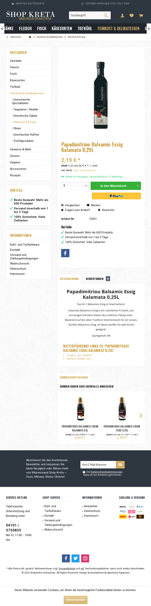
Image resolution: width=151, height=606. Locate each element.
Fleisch (14, 67)
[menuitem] (141, 15)
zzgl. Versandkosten (84, 170)
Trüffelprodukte (23, 141)
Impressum (17, 274)
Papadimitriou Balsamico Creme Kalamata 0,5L (80, 428)
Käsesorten (17, 80)
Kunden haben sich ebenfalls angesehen (86, 386)
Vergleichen (70, 205)
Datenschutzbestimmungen (106, 471)
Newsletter (91, 506)
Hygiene (15, 162)
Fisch (13, 74)
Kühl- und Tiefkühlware (25, 244)
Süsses (15, 156)
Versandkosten (67, 568)
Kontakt (15, 250)
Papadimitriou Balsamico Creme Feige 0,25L (122, 428)
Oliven (17, 128)
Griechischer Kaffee (26, 134)
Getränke (16, 61)
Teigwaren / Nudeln (25, 109)
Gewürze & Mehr (20, 149)
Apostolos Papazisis (118, 572)
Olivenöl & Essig (24, 122)
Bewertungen (98, 278)
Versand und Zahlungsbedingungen (24, 256)
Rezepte (15, 175)
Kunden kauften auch (74, 377)
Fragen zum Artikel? (75, 210)
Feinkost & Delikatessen (27, 93)
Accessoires (18, 169)
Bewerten (106, 210)
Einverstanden (75, 599)
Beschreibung (69, 279)
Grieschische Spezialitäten (21, 101)
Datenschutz (18, 268)
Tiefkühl (15, 87)
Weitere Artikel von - (78, 359)
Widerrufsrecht (19, 263)
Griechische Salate (25, 115)
